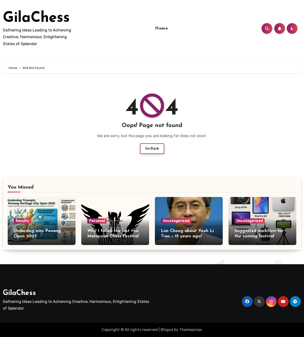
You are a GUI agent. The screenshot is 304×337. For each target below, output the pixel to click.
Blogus (167, 329)
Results (22, 221)
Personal (97, 221)
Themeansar (190, 329)
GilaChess (36, 18)
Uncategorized (176, 221)
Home (161, 28)
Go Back (152, 149)
